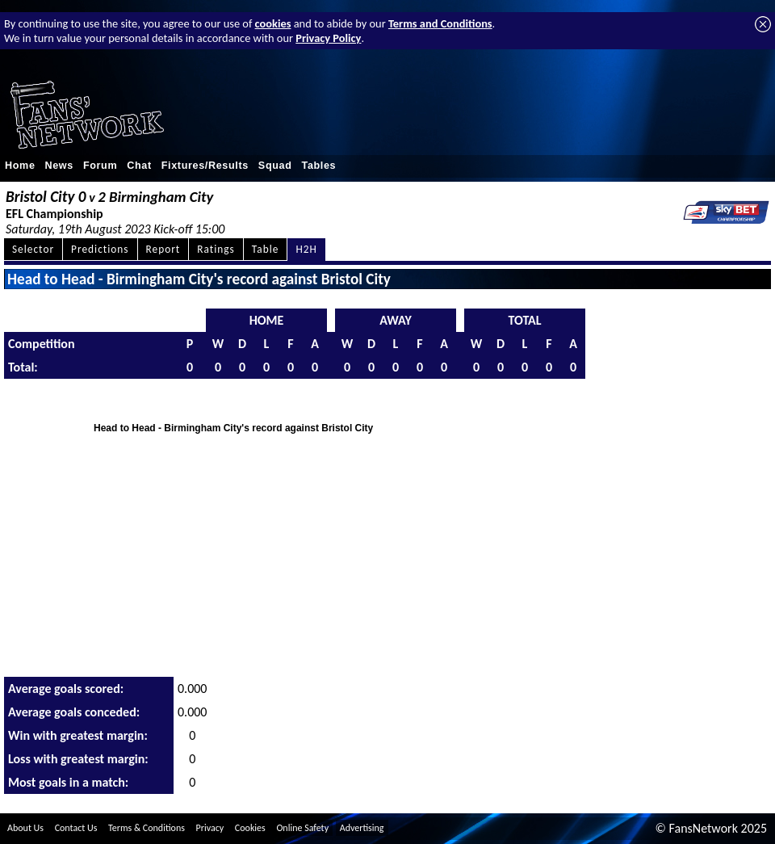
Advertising (362, 828)
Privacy (210, 828)
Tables (319, 165)
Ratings (216, 249)
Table (265, 249)
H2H (305, 249)
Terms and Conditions (440, 23)
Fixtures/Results (205, 165)
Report (163, 249)
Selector (33, 249)
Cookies (250, 828)
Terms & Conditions (146, 828)
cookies (273, 23)
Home (20, 165)
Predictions (99, 249)
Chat (139, 165)
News (59, 165)
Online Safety (302, 828)
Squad (275, 165)
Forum (100, 165)
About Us (25, 828)
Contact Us (76, 828)
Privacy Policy (328, 38)
